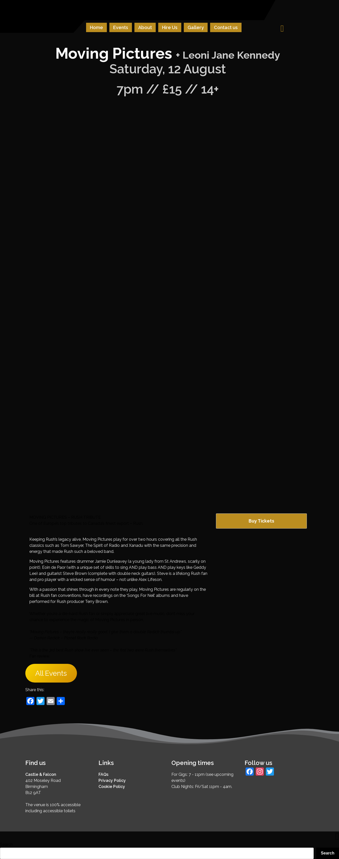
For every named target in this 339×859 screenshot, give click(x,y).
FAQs (103, 774)
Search (6, 844)
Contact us (226, 27)
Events (120, 27)
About (145, 27)
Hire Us (169, 27)
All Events (51, 673)
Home (96, 27)
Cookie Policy (111, 786)
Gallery (196, 27)
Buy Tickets (261, 521)
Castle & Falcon (40, 774)
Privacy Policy (112, 780)
